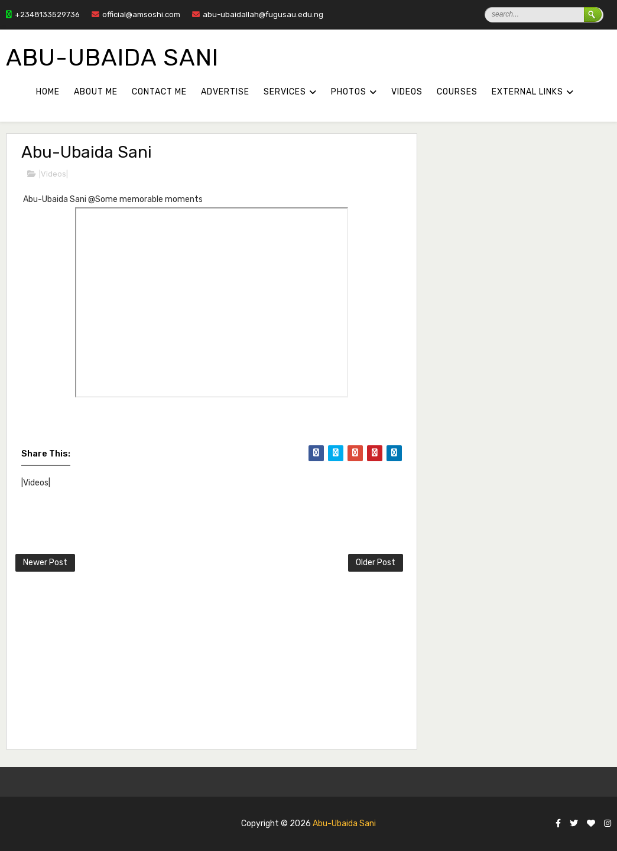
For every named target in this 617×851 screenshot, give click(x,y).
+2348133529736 (43, 14)
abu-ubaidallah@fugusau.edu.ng (257, 14)
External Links (527, 92)
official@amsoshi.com (136, 14)
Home (48, 92)
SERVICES (285, 92)
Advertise (225, 92)
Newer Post (45, 562)
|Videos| (53, 173)
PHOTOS (348, 92)
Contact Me (159, 92)
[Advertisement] (302, 662)
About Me (96, 92)
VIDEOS (407, 92)
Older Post (375, 562)
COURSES (457, 92)
